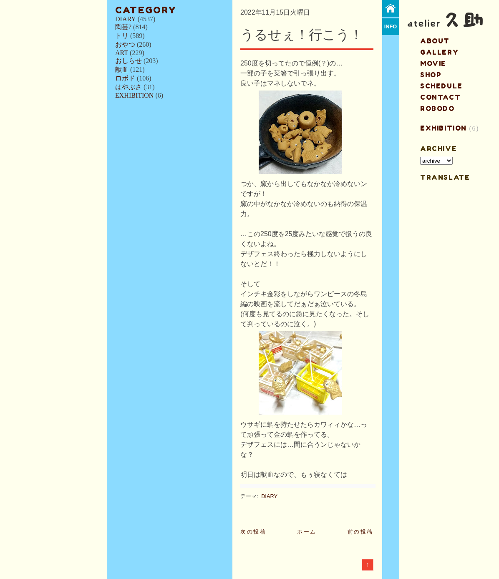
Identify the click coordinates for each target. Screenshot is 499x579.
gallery (439, 52)
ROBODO (437, 108)
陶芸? (123, 26)
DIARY (125, 19)
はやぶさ (128, 87)
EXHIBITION (134, 95)
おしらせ (128, 60)
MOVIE (433, 63)
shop (430, 74)
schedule (441, 86)
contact (440, 97)
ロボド (125, 78)
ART (121, 52)
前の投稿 (360, 532)
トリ (122, 35)
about (435, 41)
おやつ (125, 44)
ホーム (307, 532)
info (390, 26)
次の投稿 (253, 532)
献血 (122, 69)
